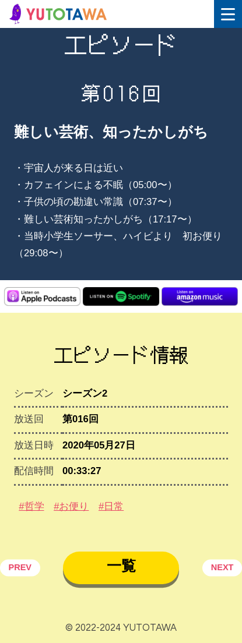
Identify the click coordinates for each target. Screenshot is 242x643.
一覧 (121, 565)
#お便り (71, 506)
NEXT (222, 567)
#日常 (111, 506)
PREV (20, 567)
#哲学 (31, 506)
